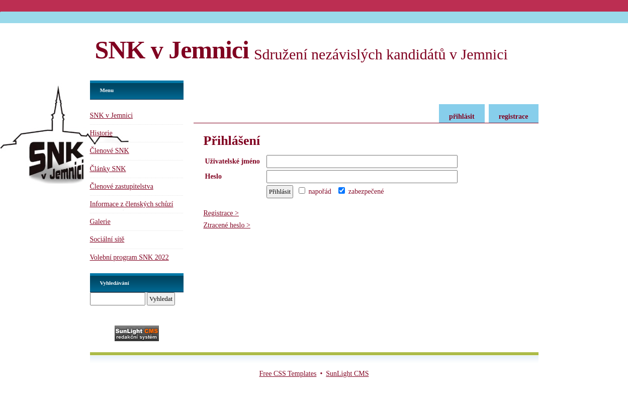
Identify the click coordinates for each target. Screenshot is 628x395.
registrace (513, 116)
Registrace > (221, 213)
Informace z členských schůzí (131, 204)
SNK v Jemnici (172, 50)
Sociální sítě (107, 239)
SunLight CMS (347, 373)
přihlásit (462, 116)
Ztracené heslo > (227, 225)
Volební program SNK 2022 (129, 257)
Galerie (100, 221)
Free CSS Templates (288, 373)
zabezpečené (361, 191)
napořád (315, 191)
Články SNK (108, 169)
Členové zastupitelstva (121, 186)
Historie (101, 133)
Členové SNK (109, 150)
